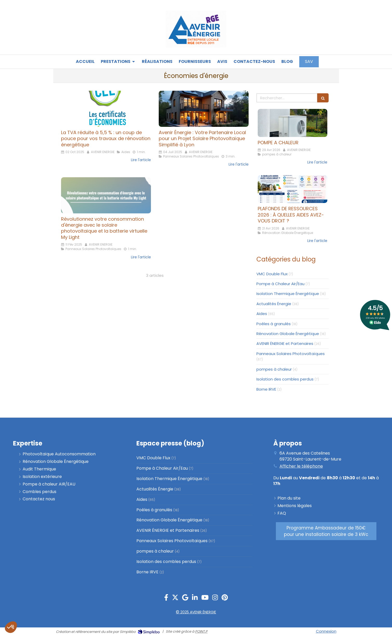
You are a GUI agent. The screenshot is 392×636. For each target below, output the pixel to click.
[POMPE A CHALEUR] (292, 123)
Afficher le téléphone (301, 466)
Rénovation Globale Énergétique (287, 333)
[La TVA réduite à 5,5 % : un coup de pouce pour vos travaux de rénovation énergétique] (106, 109)
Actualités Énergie (273, 303)
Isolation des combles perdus (285, 379)
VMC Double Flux (272, 274)
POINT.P (201, 631)
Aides (261, 313)
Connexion (326, 631)
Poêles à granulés (273, 323)
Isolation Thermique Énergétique (287, 293)
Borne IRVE (266, 389)
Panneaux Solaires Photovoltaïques (290, 353)
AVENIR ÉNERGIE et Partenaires (284, 343)
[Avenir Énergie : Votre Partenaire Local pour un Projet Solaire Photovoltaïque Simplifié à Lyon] (204, 109)
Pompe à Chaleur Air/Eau (280, 283)
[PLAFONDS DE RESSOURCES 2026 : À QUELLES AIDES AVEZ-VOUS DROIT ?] (292, 189)
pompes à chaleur (274, 369)
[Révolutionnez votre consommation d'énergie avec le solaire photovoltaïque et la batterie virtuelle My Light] (106, 195)
